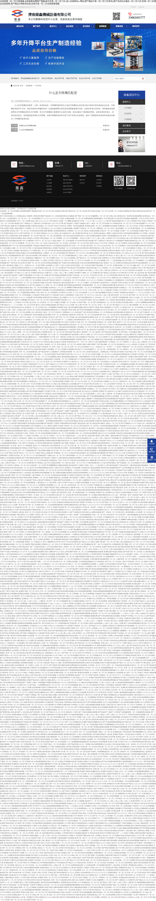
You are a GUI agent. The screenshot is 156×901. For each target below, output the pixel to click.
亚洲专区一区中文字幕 (83, 890)
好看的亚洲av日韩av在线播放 (85, 845)
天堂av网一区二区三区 (113, 248)
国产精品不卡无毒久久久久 (102, 579)
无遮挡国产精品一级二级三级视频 (87, 339)
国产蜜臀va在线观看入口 (46, 265)
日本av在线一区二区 (95, 290)
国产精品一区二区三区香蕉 (92, 860)
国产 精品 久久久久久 (95, 781)
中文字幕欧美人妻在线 (16, 512)
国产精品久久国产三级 (107, 882)
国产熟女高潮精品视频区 (35, 391)
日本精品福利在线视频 (58, 475)
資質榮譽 (49, 189)
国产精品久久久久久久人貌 (122, 305)
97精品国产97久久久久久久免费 (130, 426)
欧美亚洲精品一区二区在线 (78, 821)
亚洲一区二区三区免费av (70, 638)
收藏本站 (141, 7)
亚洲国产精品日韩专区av (145, 838)
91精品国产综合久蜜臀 (123, 470)
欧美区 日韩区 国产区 (56, 468)
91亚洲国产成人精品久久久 (53, 719)
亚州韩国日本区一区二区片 (120, 490)
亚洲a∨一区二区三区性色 (26, 347)
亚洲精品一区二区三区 (75, 231)
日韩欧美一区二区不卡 (50, 339)
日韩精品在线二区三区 (81, 576)
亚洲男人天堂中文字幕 (147, 386)
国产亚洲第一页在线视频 (142, 843)
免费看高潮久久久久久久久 (17, 621)
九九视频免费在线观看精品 (49, 645)
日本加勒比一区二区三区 (39, 436)
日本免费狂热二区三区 (34, 776)
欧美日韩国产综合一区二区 (103, 648)
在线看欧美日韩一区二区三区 (51, 332)
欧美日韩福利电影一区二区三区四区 (29, 845)
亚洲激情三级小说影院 (66, 845)
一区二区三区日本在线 (50, 561)
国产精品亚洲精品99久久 (117, 221)
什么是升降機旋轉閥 (26, 130)
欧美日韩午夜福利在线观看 (79, 672)
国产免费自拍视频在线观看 (39, 396)
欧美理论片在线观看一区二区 (138, 270)
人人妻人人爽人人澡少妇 (48, 835)
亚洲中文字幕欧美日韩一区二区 (60, 593)
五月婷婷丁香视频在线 (120, 292)
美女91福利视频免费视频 (83, 591)
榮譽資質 (119, 26)
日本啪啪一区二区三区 (33, 228)
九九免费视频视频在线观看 (93, 552)
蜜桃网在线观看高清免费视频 (22, 623)
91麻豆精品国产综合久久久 (13, 717)
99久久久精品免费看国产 (111, 702)
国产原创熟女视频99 (20, 635)
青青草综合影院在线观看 (17, 660)
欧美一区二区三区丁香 (15, 480)
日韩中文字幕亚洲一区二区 (13, 500)
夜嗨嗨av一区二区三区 (40, 477)
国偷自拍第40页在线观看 (122, 584)
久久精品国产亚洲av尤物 (31, 480)
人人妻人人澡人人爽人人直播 (62, 273)
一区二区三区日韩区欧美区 (31, 332)
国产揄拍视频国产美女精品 (134, 455)
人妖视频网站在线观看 (109, 226)
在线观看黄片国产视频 (60, 443)
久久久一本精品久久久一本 (28, 265)
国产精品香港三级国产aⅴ (105, 571)
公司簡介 (49, 180)
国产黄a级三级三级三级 (27, 766)
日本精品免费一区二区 (118, 811)
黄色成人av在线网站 (85, 566)
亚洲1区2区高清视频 (92, 663)
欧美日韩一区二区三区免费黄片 (115, 245)
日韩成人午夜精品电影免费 (20, 668)
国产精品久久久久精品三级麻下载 (90, 542)
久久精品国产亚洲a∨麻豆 (122, 606)
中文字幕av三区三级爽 (40, 275)
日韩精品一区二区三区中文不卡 (110, 675)
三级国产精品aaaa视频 (42, 453)
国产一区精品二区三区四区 (102, 507)
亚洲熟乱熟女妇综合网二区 (128, 877)
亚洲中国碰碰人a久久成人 (131, 823)
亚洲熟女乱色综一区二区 (67, 648)
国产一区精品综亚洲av (38, 547)
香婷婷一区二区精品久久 (65, 374)
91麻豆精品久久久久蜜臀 (28, 250)
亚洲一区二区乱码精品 (101, 361)
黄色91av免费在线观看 (93, 512)
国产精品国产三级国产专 (63, 522)
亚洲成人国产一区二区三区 (19, 231)
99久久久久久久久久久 (57, 722)
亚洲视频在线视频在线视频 (19, 593)
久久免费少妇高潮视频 (81, 482)
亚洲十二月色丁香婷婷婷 (20, 396)
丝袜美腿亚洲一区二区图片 (24, 665)
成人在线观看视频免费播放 (52, 806)
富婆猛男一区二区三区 (129, 505)
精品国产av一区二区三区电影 (125, 524)
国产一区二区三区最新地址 (24, 258)
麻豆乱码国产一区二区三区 (39, 329)
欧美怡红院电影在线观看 (21, 855)
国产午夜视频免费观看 (73, 670)
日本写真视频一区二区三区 (65, 556)
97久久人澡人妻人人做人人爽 (100, 295)
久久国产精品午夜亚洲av (28, 877)
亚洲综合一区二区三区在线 (43, 672)
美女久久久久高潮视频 (71, 737)
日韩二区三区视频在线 (101, 566)
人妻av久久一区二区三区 (65, 416)
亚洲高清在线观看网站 (134, 216)
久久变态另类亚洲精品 (93, 408)
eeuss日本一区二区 (70, 680)
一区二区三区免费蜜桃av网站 (51, 357)
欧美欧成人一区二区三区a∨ (142, 374)
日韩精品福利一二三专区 (119, 613)
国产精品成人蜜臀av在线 (144, 364)
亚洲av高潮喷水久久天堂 (106, 258)
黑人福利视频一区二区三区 (140, 534)
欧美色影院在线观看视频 (59, 621)
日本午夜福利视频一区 (25, 759)
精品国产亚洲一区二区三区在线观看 (17, 475)
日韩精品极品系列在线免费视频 (104, 399)
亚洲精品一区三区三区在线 (133, 635)
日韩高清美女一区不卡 (44, 507)
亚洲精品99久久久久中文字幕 (30, 818)
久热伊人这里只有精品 (13, 749)
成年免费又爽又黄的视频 (108, 840)
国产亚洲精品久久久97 (94, 369)
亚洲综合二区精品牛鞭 (77, 490)
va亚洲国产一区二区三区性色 (103, 584)
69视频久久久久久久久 (70, 297)
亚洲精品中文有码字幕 (141, 463)
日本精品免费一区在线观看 (46, 677)
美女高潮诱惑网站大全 (46, 690)
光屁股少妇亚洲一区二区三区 (18, 455)
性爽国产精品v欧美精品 (123, 835)
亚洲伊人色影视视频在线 (110, 236)
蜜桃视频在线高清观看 (39, 490)
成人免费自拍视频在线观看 (62, 473)
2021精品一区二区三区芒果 (25, 305)
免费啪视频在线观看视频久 (93, 218)
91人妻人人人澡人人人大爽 (99, 221)
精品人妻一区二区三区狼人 (17, 628)
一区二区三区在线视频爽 (92, 287)
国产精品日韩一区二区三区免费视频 (49, 236)
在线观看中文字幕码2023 (59, 292)
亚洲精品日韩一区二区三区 (70, 764)
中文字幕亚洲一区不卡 (18, 596)
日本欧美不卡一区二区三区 (81, 278)
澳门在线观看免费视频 (33, 327)
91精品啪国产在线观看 (40, 290)
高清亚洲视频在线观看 (49, 433)
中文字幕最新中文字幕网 (52, 705)
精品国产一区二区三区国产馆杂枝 (86, 675)
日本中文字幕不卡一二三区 (57, 650)
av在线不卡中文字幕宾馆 (41, 342)
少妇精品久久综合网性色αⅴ (139, 379)
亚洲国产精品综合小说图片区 (41, 273)
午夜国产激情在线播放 (117, 300)
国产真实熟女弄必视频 (120, 302)
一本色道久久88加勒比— (81, 470)
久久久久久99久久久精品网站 (96, 371)
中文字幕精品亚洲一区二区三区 (75, 364)
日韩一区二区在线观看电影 (28, 352)
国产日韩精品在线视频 (112, 821)
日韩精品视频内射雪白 (71, 505)
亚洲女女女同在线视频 (8, 241)
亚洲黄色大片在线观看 (81, 559)
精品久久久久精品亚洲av (41, 445)
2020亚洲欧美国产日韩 (62, 389)
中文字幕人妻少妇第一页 (30, 302)
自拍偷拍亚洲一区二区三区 (11, 835)
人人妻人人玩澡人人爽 (106, 682)
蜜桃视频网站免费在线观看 (108, 450)
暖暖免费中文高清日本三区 (22, 342)
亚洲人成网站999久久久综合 (54, 552)
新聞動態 (102, 26)
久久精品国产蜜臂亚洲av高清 (58, 490)
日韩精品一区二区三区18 (77, 443)
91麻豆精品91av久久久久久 (124, 576)
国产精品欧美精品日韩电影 (70, 749)
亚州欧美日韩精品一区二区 (95, 312)
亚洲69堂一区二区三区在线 (75, 519)
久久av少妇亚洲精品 (37, 268)
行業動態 (128, 119)
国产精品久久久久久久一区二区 (112, 596)
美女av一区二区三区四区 (69, 732)
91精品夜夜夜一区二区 (114, 349)
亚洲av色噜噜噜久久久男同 (109, 307)
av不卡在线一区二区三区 (42, 759)
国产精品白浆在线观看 (130, 376)
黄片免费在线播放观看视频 (11, 369)
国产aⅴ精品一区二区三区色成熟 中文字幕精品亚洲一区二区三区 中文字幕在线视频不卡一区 (119, 223)
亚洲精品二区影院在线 (50, 431)
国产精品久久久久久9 (48, 228)
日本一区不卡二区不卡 (83, 628)
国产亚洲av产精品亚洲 (65, 571)
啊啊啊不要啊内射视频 (75, 287)
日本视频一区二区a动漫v (67, 302)
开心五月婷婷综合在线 (16, 327)
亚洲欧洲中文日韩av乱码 (69, 779)
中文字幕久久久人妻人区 (21, 273)
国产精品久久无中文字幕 (118, 473)
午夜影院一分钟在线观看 (20, 734)
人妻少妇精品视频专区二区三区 (45, 416)
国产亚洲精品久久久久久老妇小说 (133, 423)
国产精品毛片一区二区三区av (102, 890)
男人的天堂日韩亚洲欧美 (53, 448)
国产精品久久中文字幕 (74, 860)
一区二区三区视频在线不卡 (70, 359)
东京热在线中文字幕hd (15, 374)
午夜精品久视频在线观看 (41, 801)
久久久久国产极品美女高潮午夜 (140, 579)
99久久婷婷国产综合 (134, 221)
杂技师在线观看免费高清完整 (62, 816)
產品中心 (53, 26)
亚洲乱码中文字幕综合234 (61, 727)
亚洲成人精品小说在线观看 (92, 623)
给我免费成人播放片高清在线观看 (136, 863)
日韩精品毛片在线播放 (129, 268)
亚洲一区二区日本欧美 (54, 361)
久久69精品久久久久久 (130, 675)
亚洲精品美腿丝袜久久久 (113, 529)
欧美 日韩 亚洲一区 (98, 556)
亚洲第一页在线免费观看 (75, 226)
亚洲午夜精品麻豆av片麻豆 (105, 357)
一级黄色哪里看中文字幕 (46, 337)
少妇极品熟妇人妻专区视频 (15, 403)
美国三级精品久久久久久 (45, 233)
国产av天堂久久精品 (63, 265)
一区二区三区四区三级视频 (9, 250)
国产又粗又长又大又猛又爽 (102, 379)
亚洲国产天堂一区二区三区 (73, 381)
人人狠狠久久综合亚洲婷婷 (106, 564)
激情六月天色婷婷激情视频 (136, 317)
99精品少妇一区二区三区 (56, 455)
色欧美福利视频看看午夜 (86, 500)
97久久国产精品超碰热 (112, 329)
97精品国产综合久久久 (107, 440)
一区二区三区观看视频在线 (67, 255)
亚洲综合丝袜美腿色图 (142, 848)
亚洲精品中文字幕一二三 (80, 221)
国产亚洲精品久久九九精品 (53, 616)
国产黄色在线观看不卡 (124, 680)
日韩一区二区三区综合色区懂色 (91, 618)
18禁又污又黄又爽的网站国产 (98, 342)
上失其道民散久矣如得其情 (98, 283)
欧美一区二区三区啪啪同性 (79, 589)
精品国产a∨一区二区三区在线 (95, 801)
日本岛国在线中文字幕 (111, 218)
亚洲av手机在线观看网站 (141, 697)
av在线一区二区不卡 (41, 665)
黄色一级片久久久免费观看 (22, 445)
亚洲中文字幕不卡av (35, 806)
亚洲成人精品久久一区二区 (127, 756)
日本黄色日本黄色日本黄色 (89, 737)
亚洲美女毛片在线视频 (88, 606)
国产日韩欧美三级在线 (72, 631)
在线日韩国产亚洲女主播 (20, 892)
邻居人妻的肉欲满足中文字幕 (50, 853)
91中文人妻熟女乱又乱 (114, 278)
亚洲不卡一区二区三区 (124, 322)
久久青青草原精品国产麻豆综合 (140, 742)
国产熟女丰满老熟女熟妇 (10, 633)
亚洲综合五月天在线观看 (103, 729)
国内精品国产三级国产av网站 (79, 465)
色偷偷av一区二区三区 (31, 791)
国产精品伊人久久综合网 (21, 406)
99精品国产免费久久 (122, 685)
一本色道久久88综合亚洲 (64, 766)
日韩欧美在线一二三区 (73, 436)
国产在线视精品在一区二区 (141, 283)
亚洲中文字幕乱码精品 (10, 887)
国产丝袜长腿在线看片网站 (124, 403)
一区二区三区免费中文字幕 (130, 411)
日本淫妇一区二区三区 (92, 668)
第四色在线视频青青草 (47, 399)
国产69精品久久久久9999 (54, 364)
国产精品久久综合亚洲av (39, 855)
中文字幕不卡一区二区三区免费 (82, 843)
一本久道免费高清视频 (131, 781)
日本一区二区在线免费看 (25, 376)
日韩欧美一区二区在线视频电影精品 (132, 751)
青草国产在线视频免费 (120, 297)
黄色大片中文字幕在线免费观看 (55, 803)
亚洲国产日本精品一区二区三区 (90, 502)
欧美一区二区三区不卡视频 (71, 717)
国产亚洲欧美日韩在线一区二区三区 (102, 576)
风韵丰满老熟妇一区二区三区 (10, 677)
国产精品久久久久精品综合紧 (75, 863)
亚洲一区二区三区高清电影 (79, 347)
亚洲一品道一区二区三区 (60, 347)
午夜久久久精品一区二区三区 (139, 297)
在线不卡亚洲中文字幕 (72, 322)
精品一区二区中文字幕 (57, 895)
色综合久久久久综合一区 (69, 566)
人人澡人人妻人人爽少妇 (101, 270)
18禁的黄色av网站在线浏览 (94, 519)
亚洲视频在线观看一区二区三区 (30, 566)
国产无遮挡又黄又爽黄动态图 (69, 263)
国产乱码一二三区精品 (13, 302)
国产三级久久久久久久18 (73, 497)
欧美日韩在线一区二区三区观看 (70, 695)
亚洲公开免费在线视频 (108, 663)
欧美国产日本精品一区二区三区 (142, 354)
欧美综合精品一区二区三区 (77, 635)
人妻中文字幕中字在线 (65, 482)
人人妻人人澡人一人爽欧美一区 (37, 601)
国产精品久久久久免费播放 (65, 399)
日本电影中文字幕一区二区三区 (137, 453)
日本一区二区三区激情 (130, 529)
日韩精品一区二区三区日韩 (68, 645)
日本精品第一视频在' (26, 438)
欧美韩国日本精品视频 (36, 423)
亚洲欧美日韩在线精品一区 (31, 749)
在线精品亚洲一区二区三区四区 (81, 379)
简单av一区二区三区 (37, 892)
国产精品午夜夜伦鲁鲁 (24, 477)
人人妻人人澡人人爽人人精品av (94, 714)
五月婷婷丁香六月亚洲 (22, 823)
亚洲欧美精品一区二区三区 (117, 872)
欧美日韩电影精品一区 (68, 769)
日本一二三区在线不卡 (98, 465)
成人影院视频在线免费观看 (96, 453)
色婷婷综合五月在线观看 (46, 556)
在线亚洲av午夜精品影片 (15, 433)
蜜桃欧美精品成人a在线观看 (59, 477)
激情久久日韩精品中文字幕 (32, 431)
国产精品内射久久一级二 (123, 697)
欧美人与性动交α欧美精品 (116, 744)
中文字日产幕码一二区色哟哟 (135, 556)
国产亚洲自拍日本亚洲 (137, 645)
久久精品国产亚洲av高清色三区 (120, 283)
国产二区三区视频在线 (34, 359)
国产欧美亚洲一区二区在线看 (70, 875)
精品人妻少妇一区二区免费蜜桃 (85, 697)
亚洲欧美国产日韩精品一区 (71, 705)
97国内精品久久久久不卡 (18, 552)
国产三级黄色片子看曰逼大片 (104, 241)
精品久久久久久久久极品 (14, 534)
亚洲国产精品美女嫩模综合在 (26, 337)
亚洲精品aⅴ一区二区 (126, 287)
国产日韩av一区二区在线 (77, 245)
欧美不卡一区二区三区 (106, 603)
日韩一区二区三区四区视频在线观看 (116, 803)
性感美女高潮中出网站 (67, 628)
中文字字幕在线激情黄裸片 (32, 517)
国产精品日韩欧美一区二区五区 (45, 502)
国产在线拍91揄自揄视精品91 (95, 386)
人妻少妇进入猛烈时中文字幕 (23, 581)
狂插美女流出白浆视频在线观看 (102, 707)
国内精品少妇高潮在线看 (114, 312)
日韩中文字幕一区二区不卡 (73, 260)
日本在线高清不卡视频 (65, 835)
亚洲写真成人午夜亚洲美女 (103, 826)
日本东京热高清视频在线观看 (108, 653)
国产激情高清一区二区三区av (75, 253)
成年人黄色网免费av (128, 512)
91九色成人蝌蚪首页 (129, 334)
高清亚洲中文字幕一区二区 (73, 786)
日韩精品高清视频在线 (96, 532)
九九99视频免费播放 (116, 401)
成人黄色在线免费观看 (24, 245)
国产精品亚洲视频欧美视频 (98, 569)
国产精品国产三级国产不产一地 (137, 611)
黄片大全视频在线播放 (139, 359)
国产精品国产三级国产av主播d (101, 374)
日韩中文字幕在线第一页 (10, 885)
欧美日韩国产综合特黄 (142, 394)
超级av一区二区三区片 (58, 581)
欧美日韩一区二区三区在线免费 (88, 315)
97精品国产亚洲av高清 (16, 742)
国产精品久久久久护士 (96, 821)
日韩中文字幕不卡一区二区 (47, 571)
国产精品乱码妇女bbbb (16, 307)
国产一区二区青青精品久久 (143, 793)
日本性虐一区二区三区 (63, 278)
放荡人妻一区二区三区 (57, 798)
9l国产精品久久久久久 (17, 297)
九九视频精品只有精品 (110, 485)
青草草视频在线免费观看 (72, 285)
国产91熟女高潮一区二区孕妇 (131, 875)
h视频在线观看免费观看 (8, 759)
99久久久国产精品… (76, 621)
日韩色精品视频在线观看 (110, 287)
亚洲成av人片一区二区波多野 (102, 628)
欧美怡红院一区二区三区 (124, 285)
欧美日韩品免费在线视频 (141, 433)
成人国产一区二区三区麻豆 (133, 672)
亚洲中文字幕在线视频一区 (125, 791)
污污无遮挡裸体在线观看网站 (123, 507)
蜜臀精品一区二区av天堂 (105, 228)
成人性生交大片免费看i (90, 391)
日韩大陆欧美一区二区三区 (47, 255)
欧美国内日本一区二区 (131, 312)
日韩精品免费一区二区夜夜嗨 (85, 492)
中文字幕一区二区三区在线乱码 (53, 818)
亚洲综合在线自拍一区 (123, 574)
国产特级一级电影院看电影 (141, 549)
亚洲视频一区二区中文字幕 (86, 327)
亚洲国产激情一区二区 (22, 811)
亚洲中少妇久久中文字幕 (98, 243)
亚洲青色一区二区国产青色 (106, 322)
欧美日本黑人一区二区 (18, 648)
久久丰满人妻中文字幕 (146, 450)
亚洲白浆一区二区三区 (29, 379)
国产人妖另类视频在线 (126, 468)
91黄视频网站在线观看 (88, 564)
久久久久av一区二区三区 (81, 354)
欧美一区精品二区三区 (32, 433)
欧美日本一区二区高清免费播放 (18, 626)
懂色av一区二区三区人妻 (146, 248)
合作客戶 (127, 131)
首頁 (22, 85)
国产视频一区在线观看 (80, 522)
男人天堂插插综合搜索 (110, 870)
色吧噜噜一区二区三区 (140, 305)
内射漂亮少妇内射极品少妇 (82, 438)
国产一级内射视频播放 (130, 515)
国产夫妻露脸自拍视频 (22, 226)
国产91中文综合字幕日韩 (85, 384)
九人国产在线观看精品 (107, 403)
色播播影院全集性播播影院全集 (70, 793)
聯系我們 (133, 7)
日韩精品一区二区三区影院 (9, 394)
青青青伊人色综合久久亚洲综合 (61, 438)
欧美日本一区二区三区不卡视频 (33, 369)
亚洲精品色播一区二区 (93, 226)
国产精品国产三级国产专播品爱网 (20, 275)
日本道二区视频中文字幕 (87, 806)
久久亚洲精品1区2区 (107, 786)
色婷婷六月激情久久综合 (88, 880)
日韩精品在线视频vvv (90, 450)
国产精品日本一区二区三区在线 (133, 722)
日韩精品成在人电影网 (24, 216)
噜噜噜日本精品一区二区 (51, 618)
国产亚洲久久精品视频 (112, 650)
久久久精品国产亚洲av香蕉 (67, 310)
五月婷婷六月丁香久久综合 (130, 408)
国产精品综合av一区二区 (67, 270)
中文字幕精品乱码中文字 (132, 401)
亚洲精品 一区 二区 (18, 833)
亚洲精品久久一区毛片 (69, 826)
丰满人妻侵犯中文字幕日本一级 (81, 507)
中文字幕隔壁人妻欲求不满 (104, 524)
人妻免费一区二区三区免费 (120, 534)
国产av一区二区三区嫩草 (80, 283)
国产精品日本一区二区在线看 (87, 258)
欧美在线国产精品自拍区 (77, 423)
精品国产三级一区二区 (137, 460)
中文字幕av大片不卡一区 (80, 811)
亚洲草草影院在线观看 (47, 428)
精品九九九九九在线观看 (106, 433)
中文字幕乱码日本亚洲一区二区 (13, 658)
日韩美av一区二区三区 (57, 436)
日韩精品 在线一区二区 (23, 848)
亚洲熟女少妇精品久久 (134, 569)
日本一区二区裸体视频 (82, 374)
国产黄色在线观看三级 (110, 848)
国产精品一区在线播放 (129, 332)
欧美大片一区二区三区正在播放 (81, 366)
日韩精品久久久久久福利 (38, 626)
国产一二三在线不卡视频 (117, 347)
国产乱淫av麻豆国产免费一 (32, 561)
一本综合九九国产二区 (86, 238)
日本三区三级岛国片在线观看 (13, 529)
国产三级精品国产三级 (115, 371)
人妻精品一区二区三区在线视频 (54, 253)
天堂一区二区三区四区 (136, 544)
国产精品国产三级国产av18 (82, 510)
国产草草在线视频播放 (85, 310)
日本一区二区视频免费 (26, 450)
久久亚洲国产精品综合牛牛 (141, 327)
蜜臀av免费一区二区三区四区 (14, 532)
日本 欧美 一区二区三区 (127, 236)
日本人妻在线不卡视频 (40, 798)
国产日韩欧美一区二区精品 (9, 766)
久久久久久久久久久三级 (111, 764)
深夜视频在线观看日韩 (105, 487)
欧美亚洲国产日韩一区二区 (52, 315)
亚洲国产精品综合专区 (123, 258)
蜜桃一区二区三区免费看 (54, 285)
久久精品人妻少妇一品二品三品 (15, 638)
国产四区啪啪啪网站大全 (20, 285)
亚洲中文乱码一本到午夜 (145, 416)
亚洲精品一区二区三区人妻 (16, 601)
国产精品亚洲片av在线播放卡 (48, 352)
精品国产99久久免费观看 (25, 241)
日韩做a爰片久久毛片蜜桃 (17, 875)
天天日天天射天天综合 (146, 218)
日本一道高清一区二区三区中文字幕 (109, 458)
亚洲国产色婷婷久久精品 (109, 771)
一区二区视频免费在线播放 (25, 292)
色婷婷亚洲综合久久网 (96, 248)
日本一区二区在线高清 (21, 260)
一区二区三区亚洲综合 (66, 643)
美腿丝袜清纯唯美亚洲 (63, 613)
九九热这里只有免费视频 (65, 675)
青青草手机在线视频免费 (109, 468)
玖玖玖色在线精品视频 (28, 470)
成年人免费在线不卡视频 (123, 357)
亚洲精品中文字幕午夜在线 (132, 766)
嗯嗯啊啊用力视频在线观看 (58, 465)
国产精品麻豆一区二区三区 (36, 524)
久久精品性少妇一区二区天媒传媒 (131, 307)
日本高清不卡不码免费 (105, 838)
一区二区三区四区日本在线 (60, 848)
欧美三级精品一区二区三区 (88, 877)
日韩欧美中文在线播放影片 (39, 668)
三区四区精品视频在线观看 (28, 418)
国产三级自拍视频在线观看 (91, 705)
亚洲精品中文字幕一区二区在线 (85, 571)
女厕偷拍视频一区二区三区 (74, 218)
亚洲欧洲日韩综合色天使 (124, 394)
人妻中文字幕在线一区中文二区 (132, 561)
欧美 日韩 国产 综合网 (111, 692)
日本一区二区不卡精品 (133, 477)
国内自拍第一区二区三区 (119, 295)
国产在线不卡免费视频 (19, 300)
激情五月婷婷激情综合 (79, 823)
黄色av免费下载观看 (77, 376)
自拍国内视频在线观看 (139, 754)
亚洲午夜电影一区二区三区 (14, 618)
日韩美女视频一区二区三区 (100, 354)
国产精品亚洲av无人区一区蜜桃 (79, 744)
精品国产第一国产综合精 (41, 623)
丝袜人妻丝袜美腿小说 (107, 339)
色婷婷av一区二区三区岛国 (132, 349)
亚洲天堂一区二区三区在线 (96, 863)
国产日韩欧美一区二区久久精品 (141, 564)
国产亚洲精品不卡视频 (49, 480)
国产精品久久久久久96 (46, 389)
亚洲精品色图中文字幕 (137, 858)
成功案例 (86, 26)
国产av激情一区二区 (104, 534)
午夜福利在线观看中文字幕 (29, 428)
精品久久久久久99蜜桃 (111, 497)
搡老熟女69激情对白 (69, 315)
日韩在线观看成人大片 (55, 756)
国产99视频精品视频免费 (88, 616)
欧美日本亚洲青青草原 (61, 379)
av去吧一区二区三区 (90, 458)
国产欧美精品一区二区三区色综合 (103, 470)
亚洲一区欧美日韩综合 (144, 369)
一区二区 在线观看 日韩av (98, 445)
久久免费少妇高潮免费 (32, 687)
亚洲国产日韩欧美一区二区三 (41, 589)
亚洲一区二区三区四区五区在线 (36, 512)
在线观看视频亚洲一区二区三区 (112, 668)
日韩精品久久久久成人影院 (32, 717)
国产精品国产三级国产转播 (78, 569)
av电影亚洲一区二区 (123, 559)
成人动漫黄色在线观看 (72, 724)
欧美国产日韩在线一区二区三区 (78, 275)
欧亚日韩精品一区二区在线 (28, 549)
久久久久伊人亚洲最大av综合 (93, 497)
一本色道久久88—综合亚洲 (65, 890)
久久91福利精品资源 (126, 653)
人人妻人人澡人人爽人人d (44, 376)
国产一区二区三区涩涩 (135, 347)
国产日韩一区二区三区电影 (65, 317)
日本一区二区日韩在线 (84, 574)
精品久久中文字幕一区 (140, 835)
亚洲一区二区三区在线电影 (77, 292)
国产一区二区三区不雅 (111, 542)
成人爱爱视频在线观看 (119, 337)
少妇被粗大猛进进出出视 (8, 416)
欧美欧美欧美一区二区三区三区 (60, 611)
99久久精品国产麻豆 (29, 527)
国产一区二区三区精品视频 (11, 527)
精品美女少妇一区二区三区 (36, 596)
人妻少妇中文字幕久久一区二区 (69, 564)
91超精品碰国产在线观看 (51, 359)
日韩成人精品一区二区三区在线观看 (130, 421)
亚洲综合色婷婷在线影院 (146, 413)
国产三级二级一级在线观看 (133, 596)
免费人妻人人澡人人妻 (18, 524)
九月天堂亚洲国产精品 (54, 547)
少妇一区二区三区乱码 (122, 700)
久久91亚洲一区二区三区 (26, 808)
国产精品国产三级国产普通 (50, 413)
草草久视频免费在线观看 (140, 438)
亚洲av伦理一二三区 (40, 354)
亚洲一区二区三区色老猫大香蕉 (16, 349)
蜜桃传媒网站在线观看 (46, 522)
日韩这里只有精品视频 (124, 433)
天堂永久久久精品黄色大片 (57, 626)
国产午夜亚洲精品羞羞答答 (31, 458)
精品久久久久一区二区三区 (35, 361)
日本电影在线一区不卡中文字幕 (52, 223)
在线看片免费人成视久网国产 (14, 228)
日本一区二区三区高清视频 (142, 352)
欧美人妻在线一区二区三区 (22, 608)
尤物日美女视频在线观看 (89, 682)
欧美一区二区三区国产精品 (42, 744)
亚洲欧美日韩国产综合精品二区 (91, 764)
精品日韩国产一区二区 (31, 374)
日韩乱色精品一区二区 (47, 238)
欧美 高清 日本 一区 (116, 566)
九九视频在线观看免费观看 (81, 613)
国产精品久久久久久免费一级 (67, 305)
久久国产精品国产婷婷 (140, 470)
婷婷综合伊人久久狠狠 (138, 406)
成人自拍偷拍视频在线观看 (133, 389)
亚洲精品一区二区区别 (135, 473)
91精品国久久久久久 (48, 890)
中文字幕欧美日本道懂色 (77, 739)
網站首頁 (20, 26)
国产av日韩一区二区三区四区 (127, 788)
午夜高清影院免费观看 (131, 233)
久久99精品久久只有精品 (25, 739)
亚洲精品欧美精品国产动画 (63, 539)
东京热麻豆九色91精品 (84, 270)
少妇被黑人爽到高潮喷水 (21, 747)
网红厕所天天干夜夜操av (43, 394)
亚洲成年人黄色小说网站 (27, 411)
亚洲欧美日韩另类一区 (37, 710)
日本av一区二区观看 (23, 221)
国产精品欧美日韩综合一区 (14, 769)
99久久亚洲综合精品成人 (97, 233)
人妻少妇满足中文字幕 (80, 611)
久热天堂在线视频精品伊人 (19, 724)
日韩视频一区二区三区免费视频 (67, 238)
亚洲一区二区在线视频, (33, 280)
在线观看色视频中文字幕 (127, 485)
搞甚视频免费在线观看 (109, 586)
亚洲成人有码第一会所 (19, 537)
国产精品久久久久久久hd (144, 880)
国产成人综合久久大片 (122, 707)
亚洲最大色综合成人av (45, 379)
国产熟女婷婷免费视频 (130, 386)
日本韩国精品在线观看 (60, 245)
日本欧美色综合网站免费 (38, 231)
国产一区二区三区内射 (26, 416)
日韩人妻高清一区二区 (49, 840)
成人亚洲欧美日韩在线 (80, 233)
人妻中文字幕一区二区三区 (87, 305)
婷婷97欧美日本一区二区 (139, 700)
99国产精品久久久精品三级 (50, 384)
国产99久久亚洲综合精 (10, 236)
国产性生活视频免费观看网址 (111, 761)
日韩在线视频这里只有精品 (19, 722)
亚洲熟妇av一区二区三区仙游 (128, 226)
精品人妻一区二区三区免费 (54, 268)
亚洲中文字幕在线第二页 (12, 571)
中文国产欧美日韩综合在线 (71, 391)
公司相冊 (49, 183)
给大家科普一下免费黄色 (71, 534)
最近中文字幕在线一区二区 (82, 579)
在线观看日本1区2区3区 (101, 310)
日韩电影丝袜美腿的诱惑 (143, 448)
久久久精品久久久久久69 (50, 566)
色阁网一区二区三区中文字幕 (96, 784)
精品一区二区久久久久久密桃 (12, 685)
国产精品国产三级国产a (41, 366)
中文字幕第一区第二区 (33, 833)
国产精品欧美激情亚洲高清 (63, 250)
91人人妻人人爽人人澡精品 (13, 310)
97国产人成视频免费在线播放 (59, 692)
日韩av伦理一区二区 (43, 292)
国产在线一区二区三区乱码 (119, 418)
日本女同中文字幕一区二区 (99, 275)
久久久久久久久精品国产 (35, 638)
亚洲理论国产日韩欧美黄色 (137, 445)
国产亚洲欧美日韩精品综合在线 (53, 403)
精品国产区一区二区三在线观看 (130, 381)
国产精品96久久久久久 (122, 406)
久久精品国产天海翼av (111, 290)
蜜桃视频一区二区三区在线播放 (142, 490)
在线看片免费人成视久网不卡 (126, 366)
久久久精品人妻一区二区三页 (43, 320)
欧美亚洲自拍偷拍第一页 (30, 564)
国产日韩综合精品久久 (8, 216)
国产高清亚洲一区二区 (28, 233)
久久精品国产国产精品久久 (106, 255)
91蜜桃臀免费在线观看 (135, 337)
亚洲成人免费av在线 (40, 586)
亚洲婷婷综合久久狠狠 (88, 534)
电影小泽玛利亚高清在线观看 (41, 386)
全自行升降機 (97, 78)
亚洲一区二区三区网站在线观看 (137, 275)
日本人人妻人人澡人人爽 (25, 334)
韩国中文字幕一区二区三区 (65, 751)
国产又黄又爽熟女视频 (42, 450)
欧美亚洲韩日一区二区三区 (42, 727)
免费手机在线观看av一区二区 (67, 480)
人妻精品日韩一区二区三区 (17, 870)
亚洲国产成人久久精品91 (123, 571)
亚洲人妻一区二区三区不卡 (79, 445)
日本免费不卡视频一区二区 (82, 273)
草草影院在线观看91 (19, 359)
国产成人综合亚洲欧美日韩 (104, 500)
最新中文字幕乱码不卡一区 (131, 887)
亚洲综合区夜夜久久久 (117, 253)
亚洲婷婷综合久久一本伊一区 (77, 342)
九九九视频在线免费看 (36, 552)
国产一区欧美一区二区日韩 (111, 512)
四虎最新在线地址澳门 (123, 754)
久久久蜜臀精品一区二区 (114, 482)
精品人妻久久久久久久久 (39, 221)
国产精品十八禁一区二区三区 (38, 300)
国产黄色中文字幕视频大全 (29, 863)
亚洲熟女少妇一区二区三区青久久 (16, 611)
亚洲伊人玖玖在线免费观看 (79, 640)
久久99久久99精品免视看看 (35, 440)
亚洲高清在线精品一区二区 (40, 226)
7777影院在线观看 (36, 724)
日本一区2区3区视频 (140, 322)
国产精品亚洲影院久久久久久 (61, 510)
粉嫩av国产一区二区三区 (141, 265)
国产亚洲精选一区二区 (59, 453)
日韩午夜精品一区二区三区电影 (113, 455)
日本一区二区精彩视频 (88, 322)
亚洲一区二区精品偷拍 (141, 571)
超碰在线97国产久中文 (11, 818)
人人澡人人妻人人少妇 (61, 376)
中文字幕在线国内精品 (52, 892)
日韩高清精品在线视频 (52, 771)
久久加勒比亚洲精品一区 (44, 539)
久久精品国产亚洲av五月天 (76, 329)
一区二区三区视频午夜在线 (131, 860)
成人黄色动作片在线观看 (95, 329)
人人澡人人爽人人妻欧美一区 (105, 394)
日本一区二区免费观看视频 (16, 680)
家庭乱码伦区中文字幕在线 (136, 324)
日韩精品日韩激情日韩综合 (42, 245)
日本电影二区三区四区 (93, 848)
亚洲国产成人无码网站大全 (119, 460)
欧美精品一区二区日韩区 (135, 690)
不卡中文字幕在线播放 (39, 606)
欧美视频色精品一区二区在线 (92, 517)
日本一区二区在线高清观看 (54, 381)
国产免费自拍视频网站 (134, 598)
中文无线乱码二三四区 (70, 712)
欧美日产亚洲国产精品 (146, 290)
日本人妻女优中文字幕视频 (36, 670)
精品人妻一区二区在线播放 (34, 421)
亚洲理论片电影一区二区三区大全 (31, 705)
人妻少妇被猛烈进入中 (127, 542)
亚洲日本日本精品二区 (96, 803)
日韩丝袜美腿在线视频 (88, 359)
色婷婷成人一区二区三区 (57, 287)
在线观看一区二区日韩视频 (46, 527)
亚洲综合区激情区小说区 (116, 250)
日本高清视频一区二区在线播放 (136, 280)
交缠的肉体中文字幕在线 (129, 475)
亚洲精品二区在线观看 (72, 468)
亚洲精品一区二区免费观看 (91, 776)
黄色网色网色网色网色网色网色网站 (98, 490)
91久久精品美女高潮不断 (145, 236)
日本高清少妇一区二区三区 (75, 784)
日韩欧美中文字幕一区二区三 (25, 507)
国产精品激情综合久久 (49, 327)
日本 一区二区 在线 (27, 502)
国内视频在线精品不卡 (100, 431)
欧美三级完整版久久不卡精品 (113, 618)
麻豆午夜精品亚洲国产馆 (55, 322)
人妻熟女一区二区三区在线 (32, 500)
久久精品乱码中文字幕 (94, 364)
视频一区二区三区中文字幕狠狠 (49, 707)
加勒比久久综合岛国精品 (10, 487)
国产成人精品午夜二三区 (138, 648)
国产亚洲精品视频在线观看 (99, 727)
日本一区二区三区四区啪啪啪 (38, 828)
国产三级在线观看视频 (132, 623)
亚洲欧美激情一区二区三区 (122, 265)
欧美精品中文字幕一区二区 (66, 808)
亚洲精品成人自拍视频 (68, 384)
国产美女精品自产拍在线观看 (74, 268)
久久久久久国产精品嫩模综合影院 (99, 292)
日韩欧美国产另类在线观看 (32, 315)
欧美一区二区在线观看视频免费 (52, 505)
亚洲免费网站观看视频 (86, 524)
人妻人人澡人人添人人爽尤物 (92, 717)
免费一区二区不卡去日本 (95, 334)
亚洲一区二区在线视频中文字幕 (44, 608)
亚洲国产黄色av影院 (146, 482)
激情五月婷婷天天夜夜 (91, 307)
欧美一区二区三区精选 (55, 761)
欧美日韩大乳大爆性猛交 (142, 603)
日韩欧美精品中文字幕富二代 (25, 495)
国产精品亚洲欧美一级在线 (102, 734)
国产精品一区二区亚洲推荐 (92, 475)
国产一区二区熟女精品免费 (69, 771)
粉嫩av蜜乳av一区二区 (144, 581)
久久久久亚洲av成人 (46, 418)
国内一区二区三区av (55, 606)
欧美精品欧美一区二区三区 (80, 727)
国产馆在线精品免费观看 (57, 275)
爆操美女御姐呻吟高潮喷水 (72, 458)
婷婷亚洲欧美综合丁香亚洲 (117, 601)
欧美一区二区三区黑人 (36, 628)
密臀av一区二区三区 (145, 332)
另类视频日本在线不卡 (75, 349)
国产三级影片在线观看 (16, 421)
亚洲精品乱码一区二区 (104, 359)
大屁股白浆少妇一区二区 (116, 569)
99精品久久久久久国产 (111, 369)
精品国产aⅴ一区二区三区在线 (139, 292)
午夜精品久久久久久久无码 (131, 278)
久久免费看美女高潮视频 (44, 485)
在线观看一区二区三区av (36, 635)
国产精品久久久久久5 (80, 677)
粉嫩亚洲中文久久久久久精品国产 (122, 554)
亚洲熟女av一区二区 (29, 598)
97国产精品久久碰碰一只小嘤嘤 (60, 221)
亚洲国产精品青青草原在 (97, 677)
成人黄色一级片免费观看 (88, 754)
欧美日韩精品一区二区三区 (136, 428)
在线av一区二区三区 (99, 515)
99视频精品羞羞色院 (26, 569)
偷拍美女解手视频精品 (76, 386)
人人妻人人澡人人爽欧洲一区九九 (141, 342)
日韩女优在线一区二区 (56, 497)
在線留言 (49, 192)
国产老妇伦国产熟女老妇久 (71, 332)
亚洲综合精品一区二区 (47, 867)
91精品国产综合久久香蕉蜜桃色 (63, 295)
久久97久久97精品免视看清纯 (134, 371)
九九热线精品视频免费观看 (124, 682)
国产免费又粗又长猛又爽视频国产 (142, 238)
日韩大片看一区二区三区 (21, 401)
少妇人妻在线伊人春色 (39, 312)
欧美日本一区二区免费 (123, 327)
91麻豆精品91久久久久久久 (45, 278)
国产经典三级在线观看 (131, 589)
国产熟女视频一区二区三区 (106, 344)
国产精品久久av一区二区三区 (90, 596)
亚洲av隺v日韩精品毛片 (117, 216)
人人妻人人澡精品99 (144, 821)
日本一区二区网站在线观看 (141, 384)
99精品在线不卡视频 (56, 396)
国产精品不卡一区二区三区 (18, 692)
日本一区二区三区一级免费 (113, 589)
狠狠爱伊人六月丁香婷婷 (125, 448)
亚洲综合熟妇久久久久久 (137, 593)
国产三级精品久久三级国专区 (30, 223)
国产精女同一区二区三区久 (9, 317)
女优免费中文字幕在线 (19, 650)
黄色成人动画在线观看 (31, 399)
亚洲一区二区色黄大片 (112, 519)
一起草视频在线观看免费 (53, 421)
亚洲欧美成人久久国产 (127, 369)
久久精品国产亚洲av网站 (105, 480)
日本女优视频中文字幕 (83, 337)
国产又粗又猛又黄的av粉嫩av (48, 695)
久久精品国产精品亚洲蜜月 (17, 423)
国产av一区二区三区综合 (13, 880)
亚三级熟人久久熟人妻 (114, 386)
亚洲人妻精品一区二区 (107, 263)
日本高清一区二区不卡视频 (49, 302)
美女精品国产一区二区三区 (141, 584)
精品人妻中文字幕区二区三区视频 (88, 897)
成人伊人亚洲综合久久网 (64, 867)
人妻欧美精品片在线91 (11, 877)
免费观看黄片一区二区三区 (115, 556)
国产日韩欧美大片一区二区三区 (64, 574)
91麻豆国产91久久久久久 (43, 816)
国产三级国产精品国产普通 (49, 487)
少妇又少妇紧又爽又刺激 (83, 584)
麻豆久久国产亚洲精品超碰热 (91, 236)
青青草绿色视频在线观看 (119, 593)
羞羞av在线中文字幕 (19, 616)
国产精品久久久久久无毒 (90, 670)
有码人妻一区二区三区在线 (22, 354)
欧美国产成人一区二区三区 (144, 287)
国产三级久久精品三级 (10, 591)
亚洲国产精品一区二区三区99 (29, 591)
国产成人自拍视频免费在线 (11, 255)
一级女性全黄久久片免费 (68, 658)
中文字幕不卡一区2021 (90, 793)
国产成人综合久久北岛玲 (43, 821)
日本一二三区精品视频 (114, 260)
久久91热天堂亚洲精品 (128, 821)
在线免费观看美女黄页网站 (63, 700)
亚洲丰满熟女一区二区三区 (37, 537)
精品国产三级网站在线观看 (84, 406)
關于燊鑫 (50, 176)
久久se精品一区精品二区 (72, 687)
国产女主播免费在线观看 (123, 480)
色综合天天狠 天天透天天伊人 (97, 324)
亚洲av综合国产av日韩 (68, 892)
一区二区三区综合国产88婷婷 (47, 270)
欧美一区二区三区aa (106, 655)
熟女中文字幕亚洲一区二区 (87, 653)
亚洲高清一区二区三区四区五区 (36, 307)
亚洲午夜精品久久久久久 (88, 638)
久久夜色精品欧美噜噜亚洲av (42, 248)
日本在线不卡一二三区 (120, 858)
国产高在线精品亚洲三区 (15, 675)
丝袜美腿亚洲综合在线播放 (64, 216)
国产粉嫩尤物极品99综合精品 (10, 379)
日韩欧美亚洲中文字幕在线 (17, 803)
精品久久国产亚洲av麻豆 (33, 675)
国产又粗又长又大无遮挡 (32, 310)
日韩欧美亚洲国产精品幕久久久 (44, 216)
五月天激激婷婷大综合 (10, 569)
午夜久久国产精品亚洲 (145, 268)
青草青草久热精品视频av (105, 697)
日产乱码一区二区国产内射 (141, 492)
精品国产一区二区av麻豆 (142, 633)
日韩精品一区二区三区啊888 (118, 243)
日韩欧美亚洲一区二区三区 (108, 793)
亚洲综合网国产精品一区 (141, 357)
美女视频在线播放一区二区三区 (97, 253)
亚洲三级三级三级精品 (138, 591)
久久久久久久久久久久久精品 (54, 218)
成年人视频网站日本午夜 (87, 480)
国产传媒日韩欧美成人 (33, 643)
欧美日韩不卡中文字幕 (33, 403)
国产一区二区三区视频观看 (58, 601)
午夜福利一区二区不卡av (143, 576)
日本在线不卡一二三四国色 (63, 320)
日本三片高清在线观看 (91, 798)
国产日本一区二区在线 (107, 315)
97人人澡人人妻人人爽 (121, 645)
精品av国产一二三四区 (140, 339)
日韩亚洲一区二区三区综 (128, 885)
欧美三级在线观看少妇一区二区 (127, 315)
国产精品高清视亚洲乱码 (106, 327)
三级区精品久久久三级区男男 (46, 482)
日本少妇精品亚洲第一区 (55, 463)
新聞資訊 (99, 176)
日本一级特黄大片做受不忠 (65, 337)
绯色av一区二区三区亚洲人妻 (135, 431)
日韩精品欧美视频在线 (38, 756)
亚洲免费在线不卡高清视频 (93, 376)
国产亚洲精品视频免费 (119, 658)
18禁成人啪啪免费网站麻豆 (52, 534)
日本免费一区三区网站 (131, 660)
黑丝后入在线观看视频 (8, 221)
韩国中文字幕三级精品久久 (133, 621)
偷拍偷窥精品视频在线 (49, 310)
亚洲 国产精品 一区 (123, 564)
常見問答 (38, 85)
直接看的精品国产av (141, 507)
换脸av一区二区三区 (105, 732)
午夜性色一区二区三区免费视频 (143, 806)
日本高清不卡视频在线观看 (33, 719)
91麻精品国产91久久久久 (36, 364)
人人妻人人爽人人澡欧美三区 (105, 238)
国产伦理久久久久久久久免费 (53, 724)
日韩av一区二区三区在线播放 (65, 258)
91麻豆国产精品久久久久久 (59, 366)
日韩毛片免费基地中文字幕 (116, 677)
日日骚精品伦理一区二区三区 (113, 517)
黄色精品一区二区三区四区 (97, 635)
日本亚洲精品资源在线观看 (143, 255)
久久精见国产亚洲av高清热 (124, 440)
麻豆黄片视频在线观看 (60, 324)
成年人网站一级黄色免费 (109, 436)
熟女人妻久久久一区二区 (124, 255)
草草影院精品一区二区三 (45, 411)
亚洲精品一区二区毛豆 (144, 705)
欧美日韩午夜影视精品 (15, 339)
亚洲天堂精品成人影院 (116, 431)
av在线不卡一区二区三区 (80, 401)
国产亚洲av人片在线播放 (105, 779)
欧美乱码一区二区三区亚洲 (142, 399)
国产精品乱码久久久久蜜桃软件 (21, 320)
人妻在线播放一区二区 (122, 228)
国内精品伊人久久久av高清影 (127, 344)
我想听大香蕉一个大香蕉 (38, 260)
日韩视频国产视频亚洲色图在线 (126, 241)
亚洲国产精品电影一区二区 (62, 248)
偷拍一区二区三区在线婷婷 (88, 685)
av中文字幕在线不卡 (97, 589)
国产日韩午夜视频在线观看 (92, 702)
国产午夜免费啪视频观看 (95, 396)
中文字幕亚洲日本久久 (36, 519)
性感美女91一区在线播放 (16, 643)
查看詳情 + (106, 125)
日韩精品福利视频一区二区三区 (124, 853)
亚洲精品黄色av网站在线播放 (38, 611)
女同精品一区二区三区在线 (145, 547)
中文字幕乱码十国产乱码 (138, 803)
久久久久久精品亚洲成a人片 (70, 682)
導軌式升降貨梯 (47, 78)
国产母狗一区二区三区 (82, 216)
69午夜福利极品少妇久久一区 (102, 510)
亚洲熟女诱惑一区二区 (61, 672)
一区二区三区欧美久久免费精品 (58, 312)
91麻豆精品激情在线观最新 (138, 465)
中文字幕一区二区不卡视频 (113, 532)
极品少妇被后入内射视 (31, 238)
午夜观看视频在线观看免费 (37, 603)
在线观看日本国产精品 (45, 887)
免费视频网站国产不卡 (8, 245)
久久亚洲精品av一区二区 (48, 564)
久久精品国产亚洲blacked (25, 700)
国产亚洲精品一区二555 (136, 320)
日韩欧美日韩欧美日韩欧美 (20, 268)
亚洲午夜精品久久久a (26, 394)
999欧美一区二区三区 (71, 426)
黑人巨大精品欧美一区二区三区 (143, 391)
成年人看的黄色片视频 (10, 265)
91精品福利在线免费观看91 (67, 327)
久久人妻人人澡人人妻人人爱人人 (118, 801)
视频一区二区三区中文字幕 (21, 248)
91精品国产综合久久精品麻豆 (88, 440)
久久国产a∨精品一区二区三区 (126, 413)
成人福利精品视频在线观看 (130, 702)
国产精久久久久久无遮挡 (139, 310)
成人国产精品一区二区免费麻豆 (133, 260)
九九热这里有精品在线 (36, 803)
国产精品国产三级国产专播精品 (75, 223)
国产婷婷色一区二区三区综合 (137, 710)
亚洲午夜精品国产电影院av (84, 788)
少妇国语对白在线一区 (111, 364)
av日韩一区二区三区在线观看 (20, 312)
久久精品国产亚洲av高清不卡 (41, 295)
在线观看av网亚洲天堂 (85, 658)
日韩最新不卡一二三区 (61, 569)
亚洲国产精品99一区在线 (50, 658)
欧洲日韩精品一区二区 (138, 228)
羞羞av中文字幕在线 (119, 273)
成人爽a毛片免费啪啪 (131, 482)
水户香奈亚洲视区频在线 (43, 443)
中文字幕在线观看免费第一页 (25, 539)
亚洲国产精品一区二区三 (60, 589)
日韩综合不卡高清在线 (72, 818)
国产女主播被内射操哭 (29, 571)
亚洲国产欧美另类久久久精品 (44, 613)
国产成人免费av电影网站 (38, 734)
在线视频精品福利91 (26, 497)
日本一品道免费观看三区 (49, 648)
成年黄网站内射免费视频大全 (61, 401)
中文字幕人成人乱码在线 (135, 273)
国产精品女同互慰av (82, 554)
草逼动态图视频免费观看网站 (103, 591)
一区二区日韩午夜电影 (11, 223)
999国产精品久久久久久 (36, 448)
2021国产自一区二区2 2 (13, 564)
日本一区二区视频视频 (39, 747)
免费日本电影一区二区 (34, 900)
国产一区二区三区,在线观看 (44, 781)
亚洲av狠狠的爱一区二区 (27, 236)
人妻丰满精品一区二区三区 (40, 475)
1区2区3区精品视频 (49, 675)
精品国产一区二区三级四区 (91, 332)
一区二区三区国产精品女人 (136, 601)
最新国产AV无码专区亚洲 (90, 833)
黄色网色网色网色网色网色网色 (74, 663)
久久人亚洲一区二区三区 (124, 670)
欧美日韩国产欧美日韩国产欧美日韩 (59, 354)
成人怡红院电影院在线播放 (84, 317)
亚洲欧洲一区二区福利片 (135, 811)
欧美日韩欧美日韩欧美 (62, 781)
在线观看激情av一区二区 (79, 781)
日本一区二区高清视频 (22, 295)
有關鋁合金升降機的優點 (27, 125)
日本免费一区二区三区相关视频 (54, 660)
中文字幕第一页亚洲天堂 (59, 739)
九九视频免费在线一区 (137, 892)
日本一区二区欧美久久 (19, 322)
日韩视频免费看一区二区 (90, 285)
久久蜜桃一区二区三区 (58, 371)
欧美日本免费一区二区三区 (30, 263)
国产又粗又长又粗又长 (58, 226)
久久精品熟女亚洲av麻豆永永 (81, 759)
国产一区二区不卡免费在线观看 (104, 366)
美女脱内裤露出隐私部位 (146, 502)
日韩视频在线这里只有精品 (73, 761)
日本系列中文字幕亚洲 (73, 895)
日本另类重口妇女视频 (86, 729)
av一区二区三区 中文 (97, 320)
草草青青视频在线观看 (10, 352)
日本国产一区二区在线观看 (129, 231)
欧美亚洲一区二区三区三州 (100, 613)
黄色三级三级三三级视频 (115, 621)
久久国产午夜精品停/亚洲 (23, 366)
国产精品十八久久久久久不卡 (90, 505)
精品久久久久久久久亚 (133, 253)
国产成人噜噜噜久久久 (37, 285)
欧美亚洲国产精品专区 (117, 275)
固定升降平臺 (59, 78)
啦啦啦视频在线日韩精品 (18, 448)
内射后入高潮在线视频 (65, 228)
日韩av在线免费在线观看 (18, 408)
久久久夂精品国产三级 (78, 312)
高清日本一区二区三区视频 (109, 231)
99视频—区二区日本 (65, 850)
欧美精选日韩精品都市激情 (21, 324)
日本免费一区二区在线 (144, 512)
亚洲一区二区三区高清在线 (93, 381)
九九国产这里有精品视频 (21, 510)
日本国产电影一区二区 (85, 302)
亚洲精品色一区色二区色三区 (59, 460)
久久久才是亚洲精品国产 (38, 455)
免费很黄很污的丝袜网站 (17, 391)
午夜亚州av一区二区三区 (119, 270)
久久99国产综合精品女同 (122, 391)
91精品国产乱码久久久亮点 (15, 280)
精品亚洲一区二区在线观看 (112, 860)
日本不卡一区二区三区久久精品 (45, 241)
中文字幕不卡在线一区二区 (115, 477)
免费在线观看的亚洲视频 (19, 519)
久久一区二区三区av (61, 485)
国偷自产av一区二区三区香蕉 (12, 517)
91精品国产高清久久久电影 (52, 663)
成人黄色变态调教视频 (24, 586)
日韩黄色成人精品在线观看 (61, 283)
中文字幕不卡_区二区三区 (128, 290)
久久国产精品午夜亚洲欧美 (27, 556)
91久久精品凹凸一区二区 (121, 359)
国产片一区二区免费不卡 (26, 579)
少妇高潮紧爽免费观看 (67, 339)
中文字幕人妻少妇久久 (126, 848)
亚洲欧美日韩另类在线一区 (143, 586)
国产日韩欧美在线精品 (83, 707)
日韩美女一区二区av (125, 537)
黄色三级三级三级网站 (51, 776)
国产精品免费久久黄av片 (77, 334)
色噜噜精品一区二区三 (53, 653)
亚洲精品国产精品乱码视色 (16, 253)
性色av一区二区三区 (105, 305)
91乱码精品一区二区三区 (115, 863)
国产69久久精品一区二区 (28, 317)
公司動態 (128, 108)
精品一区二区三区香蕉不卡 (120, 310)
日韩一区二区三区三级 (18, 900)
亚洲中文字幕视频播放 (125, 586)
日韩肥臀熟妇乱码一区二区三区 (76, 290)
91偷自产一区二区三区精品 (91, 547)
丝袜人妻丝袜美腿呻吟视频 (73, 307)
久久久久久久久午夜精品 (94, 280)
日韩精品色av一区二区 (36, 381)
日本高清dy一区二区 (98, 477)
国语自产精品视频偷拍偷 (58, 329)
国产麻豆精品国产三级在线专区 (117, 465)
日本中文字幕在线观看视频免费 (29, 576)
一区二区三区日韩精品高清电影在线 (105, 416)
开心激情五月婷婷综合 (75, 475)
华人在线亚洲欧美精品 (36, 786)
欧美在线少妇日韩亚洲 (80, 248)
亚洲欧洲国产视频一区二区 (65, 554)
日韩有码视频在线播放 (121, 510)
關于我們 (36, 26)
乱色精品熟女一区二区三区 (17, 218)
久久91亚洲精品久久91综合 (63, 515)
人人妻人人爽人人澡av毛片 (86, 255)
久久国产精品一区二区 (54, 524)
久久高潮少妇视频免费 (140, 808)
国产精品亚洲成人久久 (58, 801)
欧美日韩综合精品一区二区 (19, 468)
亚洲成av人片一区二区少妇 (64, 549)
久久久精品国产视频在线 (8, 389)
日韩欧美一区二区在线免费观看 (24, 482)
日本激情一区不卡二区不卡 (97, 665)
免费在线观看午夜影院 (67, 431)
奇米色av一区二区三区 (10, 826)
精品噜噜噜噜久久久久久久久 (132, 761)
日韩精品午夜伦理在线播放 (143, 845)
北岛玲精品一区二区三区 (45, 470)
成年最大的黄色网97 (73, 747)
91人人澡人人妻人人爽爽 (12, 332)
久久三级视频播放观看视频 (76, 742)
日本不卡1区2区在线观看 (69, 542)
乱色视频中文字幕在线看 (122, 808)
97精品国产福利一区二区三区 (142, 495)
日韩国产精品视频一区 (42, 334)
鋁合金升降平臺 (84, 78)
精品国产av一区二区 (107, 798)
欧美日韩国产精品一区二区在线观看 (54, 742)
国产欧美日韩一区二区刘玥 (89, 426)
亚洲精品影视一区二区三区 (40, 510)
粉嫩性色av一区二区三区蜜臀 (44, 258)
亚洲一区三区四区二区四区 (27, 872)
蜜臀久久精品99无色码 (114, 233)
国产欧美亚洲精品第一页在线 (36, 830)
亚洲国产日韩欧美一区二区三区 (85, 228)
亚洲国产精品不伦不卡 (11, 233)
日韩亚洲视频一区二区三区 (74, 455)
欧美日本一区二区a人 (17, 440)
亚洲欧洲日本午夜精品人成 (102, 273)
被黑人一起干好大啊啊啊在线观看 (141, 302)
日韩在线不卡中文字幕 (140, 258)
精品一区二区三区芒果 (45, 250)
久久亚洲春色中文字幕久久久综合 (38, 559)
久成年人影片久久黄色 (146, 505)
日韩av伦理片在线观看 (8, 337)
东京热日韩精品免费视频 (49, 263)
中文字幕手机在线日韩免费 (84, 241)
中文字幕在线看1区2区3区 (82, 418)
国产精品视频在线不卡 (86, 297)
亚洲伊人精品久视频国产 (84, 399)
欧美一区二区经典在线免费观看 (86, 433)
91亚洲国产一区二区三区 (128, 855)
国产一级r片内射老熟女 (48, 374)
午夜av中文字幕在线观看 (136, 813)
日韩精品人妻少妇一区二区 (104, 835)
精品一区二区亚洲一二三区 (19, 710)
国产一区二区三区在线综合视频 (75, 396)
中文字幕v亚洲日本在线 (106, 754)
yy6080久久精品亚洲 (137, 747)
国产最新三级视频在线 (28, 633)
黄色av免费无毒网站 (81, 766)
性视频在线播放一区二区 (10, 522)
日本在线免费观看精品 (34, 253)
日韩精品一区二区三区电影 (111, 268)
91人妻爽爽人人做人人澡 (15, 687)
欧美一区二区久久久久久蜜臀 (100, 811)
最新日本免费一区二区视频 (117, 445)
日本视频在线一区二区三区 (89, 882)
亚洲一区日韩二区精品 (45, 872)
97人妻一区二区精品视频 (59, 334)
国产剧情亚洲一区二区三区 (60, 445)
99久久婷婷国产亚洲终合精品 (77, 532)
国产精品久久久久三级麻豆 (46, 492)
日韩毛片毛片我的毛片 (142, 285)
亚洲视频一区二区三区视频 (57, 349)
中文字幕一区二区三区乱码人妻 (39, 621)
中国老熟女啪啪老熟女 (12, 897)
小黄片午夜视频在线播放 (20, 287)
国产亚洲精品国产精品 (72, 403)
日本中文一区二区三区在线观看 (96, 601)
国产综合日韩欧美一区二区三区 (109, 411)
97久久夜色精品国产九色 (106, 413)
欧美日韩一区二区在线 (60, 243)
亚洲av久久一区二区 (102, 384)
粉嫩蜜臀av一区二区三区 (99, 216)
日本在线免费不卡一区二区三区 (94, 349)
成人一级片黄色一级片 (123, 495)
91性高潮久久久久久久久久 (141, 638)
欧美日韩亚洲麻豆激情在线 (136, 245)
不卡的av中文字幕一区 (97, 482)
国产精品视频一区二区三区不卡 (136, 626)
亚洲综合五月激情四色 (116, 626)
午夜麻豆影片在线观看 (47, 554)
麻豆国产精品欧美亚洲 (22, 386)
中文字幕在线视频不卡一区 (40, 401)
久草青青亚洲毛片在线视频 (99, 554)
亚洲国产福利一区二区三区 (40, 371)
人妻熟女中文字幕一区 (137, 522)
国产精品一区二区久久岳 (95, 245)
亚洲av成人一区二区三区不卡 (111, 643)
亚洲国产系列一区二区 (120, 579)
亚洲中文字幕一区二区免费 (30, 505)
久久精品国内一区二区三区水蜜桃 (73, 280)
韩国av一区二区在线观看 (65, 241)
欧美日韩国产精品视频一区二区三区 (99, 265)
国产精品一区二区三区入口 (122, 374)
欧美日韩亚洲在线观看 (78, 389)
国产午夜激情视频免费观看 (112, 722)
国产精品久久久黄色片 (10, 438)
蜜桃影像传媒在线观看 (50, 729)
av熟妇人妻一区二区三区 (61, 865)
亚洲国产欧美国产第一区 (61, 507)
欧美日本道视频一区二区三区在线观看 (142, 243)
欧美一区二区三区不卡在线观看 (75, 369)
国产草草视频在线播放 (147, 828)
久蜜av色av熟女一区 (71, 463)
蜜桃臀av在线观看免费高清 (57, 231)
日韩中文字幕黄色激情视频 (117, 324)
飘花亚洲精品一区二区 (101, 892)
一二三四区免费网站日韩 (26, 278)
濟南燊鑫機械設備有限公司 (30, 78)
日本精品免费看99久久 (131, 458)
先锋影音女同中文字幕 (54, 596)
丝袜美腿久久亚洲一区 (136, 769)
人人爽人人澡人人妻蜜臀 (132, 774)
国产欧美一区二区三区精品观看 (83, 394)
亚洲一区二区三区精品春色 (39, 460)
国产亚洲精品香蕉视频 (146, 475)
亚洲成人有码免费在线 (137, 729)
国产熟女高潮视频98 (21, 381)
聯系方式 (82, 180)
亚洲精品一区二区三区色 (83, 549)
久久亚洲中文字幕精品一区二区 (109, 875)
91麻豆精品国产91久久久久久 (117, 813)
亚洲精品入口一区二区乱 (134, 300)
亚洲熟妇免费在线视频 (53, 440)
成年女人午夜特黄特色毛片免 (46, 808)
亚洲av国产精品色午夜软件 (51, 280)
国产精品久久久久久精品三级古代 (105, 843)
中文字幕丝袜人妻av (123, 238)
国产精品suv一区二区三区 (25, 453)
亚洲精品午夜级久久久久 (145, 334)
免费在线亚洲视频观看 (15, 431)
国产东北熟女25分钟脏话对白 (129, 436)
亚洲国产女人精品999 (69, 361)
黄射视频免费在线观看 (8, 477)
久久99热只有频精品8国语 (57, 747)
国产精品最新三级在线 (42, 640)
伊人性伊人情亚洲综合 (126, 843)
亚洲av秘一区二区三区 (105, 747)
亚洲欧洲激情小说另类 (19, 714)
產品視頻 (69, 26)
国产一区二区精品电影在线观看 (118, 665)
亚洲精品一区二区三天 (10, 751)
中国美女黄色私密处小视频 (45, 751)
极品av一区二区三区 (113, 423)
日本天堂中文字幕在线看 (21, 756)
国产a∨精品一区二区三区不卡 (117, 714)
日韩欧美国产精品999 (111, 855)
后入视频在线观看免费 (107, 285)
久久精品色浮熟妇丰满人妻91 (30, 843)
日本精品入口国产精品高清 (19, 547)
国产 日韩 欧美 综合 (14, 263)
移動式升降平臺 (71, 78)
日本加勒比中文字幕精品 (44, 579)
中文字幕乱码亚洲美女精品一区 (33, 793)
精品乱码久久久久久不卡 (109, 581)
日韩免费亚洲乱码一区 (81, 320)
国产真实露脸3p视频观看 (129, 218)
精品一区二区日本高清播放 (39, 287)
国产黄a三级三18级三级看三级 (142, 606)
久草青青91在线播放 (74, 603)
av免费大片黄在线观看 (115, 635)
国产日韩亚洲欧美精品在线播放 (26, 270)
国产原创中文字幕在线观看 (65, 897)
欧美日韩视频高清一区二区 (62, 394)
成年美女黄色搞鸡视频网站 (50, 882)
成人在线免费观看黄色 (41, 438)
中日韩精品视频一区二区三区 (55, 519)
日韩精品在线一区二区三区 (142, 680)
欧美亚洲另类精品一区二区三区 (74, 719)
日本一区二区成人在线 (43, 243)
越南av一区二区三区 (52, 628)
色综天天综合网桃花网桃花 (39, 468)
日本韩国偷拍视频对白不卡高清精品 (91, 561)
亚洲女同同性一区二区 (70, 524)
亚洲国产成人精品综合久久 (127, 450)
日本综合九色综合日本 (69, 500)
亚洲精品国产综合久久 (140, 480)
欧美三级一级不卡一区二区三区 (86, 838)
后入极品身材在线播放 (125, 695)
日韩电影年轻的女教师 (15, 645)
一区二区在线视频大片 (35, 218)
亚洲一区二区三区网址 (102, 317)
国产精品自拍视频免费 (75, 581)
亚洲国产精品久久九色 (42, 581)
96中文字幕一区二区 (58, 450)
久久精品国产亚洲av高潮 (45, 633)
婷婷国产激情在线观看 (33, 544)
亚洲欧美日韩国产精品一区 (133, 618)
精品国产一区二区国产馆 (39, 465)
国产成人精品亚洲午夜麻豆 (37, 349)
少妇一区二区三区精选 (146, 241)
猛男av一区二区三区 (98, 278)
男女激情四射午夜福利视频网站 (15, 779)
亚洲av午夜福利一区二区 (47, 344)
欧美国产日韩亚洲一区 (43, 347)
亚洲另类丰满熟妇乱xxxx (103, 858)
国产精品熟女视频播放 (142, 670)
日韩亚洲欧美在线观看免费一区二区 (27, 357)
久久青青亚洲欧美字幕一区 (34, 532)
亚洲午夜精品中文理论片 (46, 317)
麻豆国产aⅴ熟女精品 (96, 428)
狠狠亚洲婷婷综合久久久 (106, 495)
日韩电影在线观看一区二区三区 (116, 320)
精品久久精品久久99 (40, 497)
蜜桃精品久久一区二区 (75, 774)
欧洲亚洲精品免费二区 (124, 339)
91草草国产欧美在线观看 (98, 250)
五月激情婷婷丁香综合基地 (53, 702)
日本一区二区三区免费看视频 (107, 845)
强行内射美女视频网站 (85, 853)
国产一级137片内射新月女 (140, 443)
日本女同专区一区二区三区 (124, 724)
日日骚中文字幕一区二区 (53, 391)
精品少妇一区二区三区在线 (74, 660)
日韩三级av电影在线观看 (71, 236)
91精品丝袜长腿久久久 (93, 268)
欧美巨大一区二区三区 (128, 497)
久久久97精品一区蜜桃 (26, 672)
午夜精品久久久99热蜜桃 (11, 470)
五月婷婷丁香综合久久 (55, 260)
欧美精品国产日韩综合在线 (99, 401)
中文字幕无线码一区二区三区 (22, 283)
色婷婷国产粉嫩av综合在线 (42, 283)
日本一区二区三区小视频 (139, 487)
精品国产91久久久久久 (81, 250)
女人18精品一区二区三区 (98, 672)
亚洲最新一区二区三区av (26, 243)
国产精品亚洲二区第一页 (122, 487)
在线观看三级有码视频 (34, 297)
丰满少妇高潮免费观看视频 (89, 263)
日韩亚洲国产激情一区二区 (74, 552)
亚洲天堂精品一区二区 (78, 265)
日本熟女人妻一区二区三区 (43, 515)
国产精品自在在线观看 (31, 645)
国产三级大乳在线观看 (29, 255)
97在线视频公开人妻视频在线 (114, 280)
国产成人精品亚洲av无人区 (48, 655)
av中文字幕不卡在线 (115, 828)
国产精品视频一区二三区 (37, 322)
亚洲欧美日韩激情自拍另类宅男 (127, 263)
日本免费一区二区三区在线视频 (94, 260)
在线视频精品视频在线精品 (55, 670)
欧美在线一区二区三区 (32, 742)
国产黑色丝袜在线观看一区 (111, 332)
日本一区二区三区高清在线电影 (16, 786)
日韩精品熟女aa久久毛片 (21, 574)
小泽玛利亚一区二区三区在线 (78, 243)
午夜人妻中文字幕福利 (26, 443)
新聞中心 (127, 102)
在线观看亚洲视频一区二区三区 (31, 663)
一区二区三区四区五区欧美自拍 (15, 776)
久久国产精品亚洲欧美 (95, 887)
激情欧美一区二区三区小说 (37, 870)
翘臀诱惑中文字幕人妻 (52, 764)
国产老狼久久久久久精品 (71, 596)
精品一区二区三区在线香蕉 (45, 495)
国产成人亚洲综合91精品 (142, 779)
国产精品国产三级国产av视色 (84, 867)
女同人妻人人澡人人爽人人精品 (65, 858)
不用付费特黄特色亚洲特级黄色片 (99, 443)
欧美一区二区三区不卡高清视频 (63, 406)
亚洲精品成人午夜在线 (108, 352)
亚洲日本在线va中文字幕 (20, 329)
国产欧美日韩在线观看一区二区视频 (84, 495)
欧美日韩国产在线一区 (11, 502)
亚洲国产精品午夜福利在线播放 (11, 238)
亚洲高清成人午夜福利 (55, 870)
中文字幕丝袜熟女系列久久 (74, 408)
